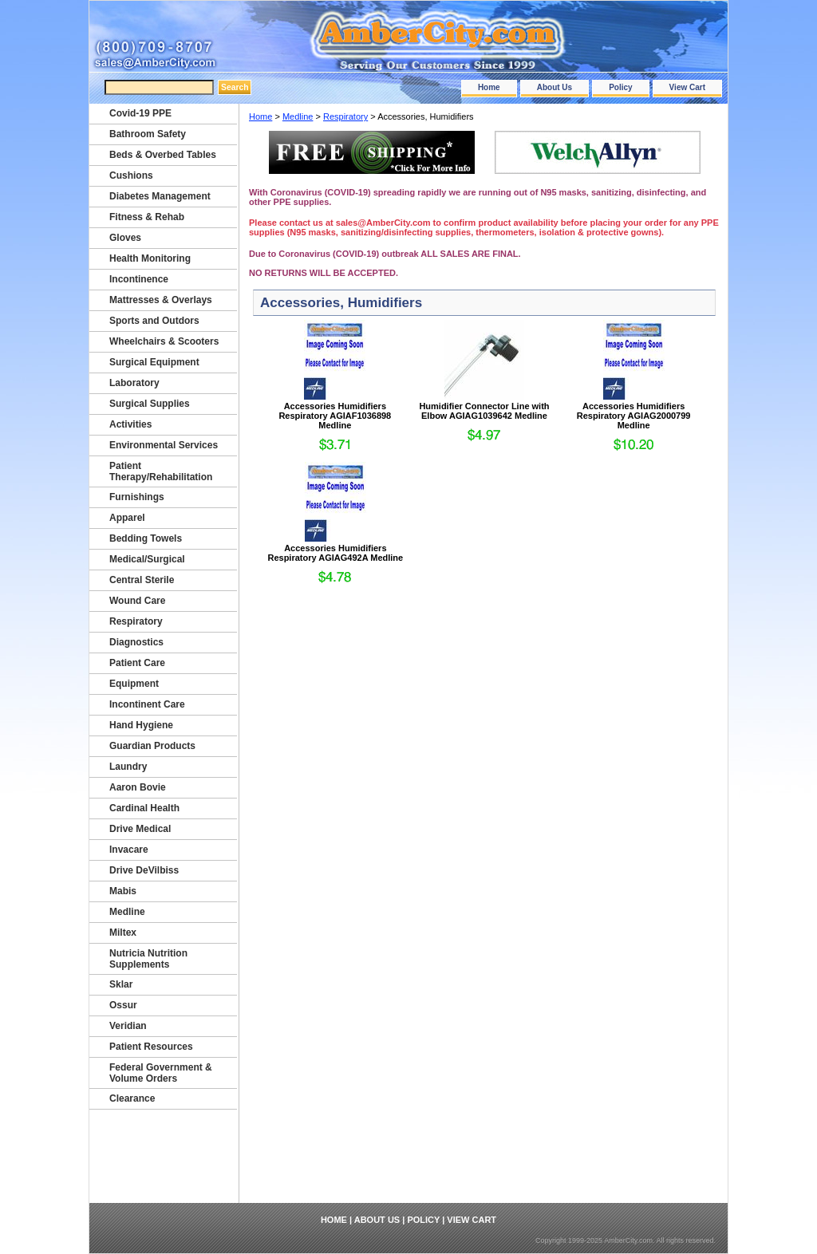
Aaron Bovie (137, 787)
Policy (620, 87)
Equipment (134, 683)
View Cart (687, 87)
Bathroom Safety (147, 134)
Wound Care (137, 600)
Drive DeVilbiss (144, 870)
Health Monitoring (150, 258)
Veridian (128, 1025)
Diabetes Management (160, 196)
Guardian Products (152, 745)
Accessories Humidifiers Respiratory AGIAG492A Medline (335, 552)
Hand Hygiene (141, 725)
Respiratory (345, 116)
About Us (554, 87)
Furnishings (136, 497)
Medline (298, 116)
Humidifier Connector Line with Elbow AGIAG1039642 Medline (484, 410)
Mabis (122, 891)
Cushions (131, 175)
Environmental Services (163, 445)
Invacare (128, 849)
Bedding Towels (145, 538)
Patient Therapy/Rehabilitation (160, 471)
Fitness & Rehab (146, 217)
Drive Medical (140, 828)
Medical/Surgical (147, 559)
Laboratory (134, 382)
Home (489, 87)
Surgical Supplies (149, 403)
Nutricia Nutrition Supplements (148, 959)
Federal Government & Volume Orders (160, 1073)
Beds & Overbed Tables (162, 154)
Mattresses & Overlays (160, 300)
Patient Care (137, 662)
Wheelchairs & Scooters (164, 341)
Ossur (123, 1005)
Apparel (127, 517)
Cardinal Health (144, 808)
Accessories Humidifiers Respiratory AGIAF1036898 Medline (334, 415)
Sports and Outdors (154, 320)
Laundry (128, 766)
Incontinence (138, 279)
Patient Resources (151, 1046)
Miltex (122, 932)
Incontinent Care (147, 704)
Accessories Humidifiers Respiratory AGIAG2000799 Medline (634, 415)
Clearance (132, 1098)
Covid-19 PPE (140, 113)
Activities (130, 424)
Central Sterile (141, 580)
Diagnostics (136, 642)
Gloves (125, 237)
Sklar (120, 984)
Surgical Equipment (154, 362)
